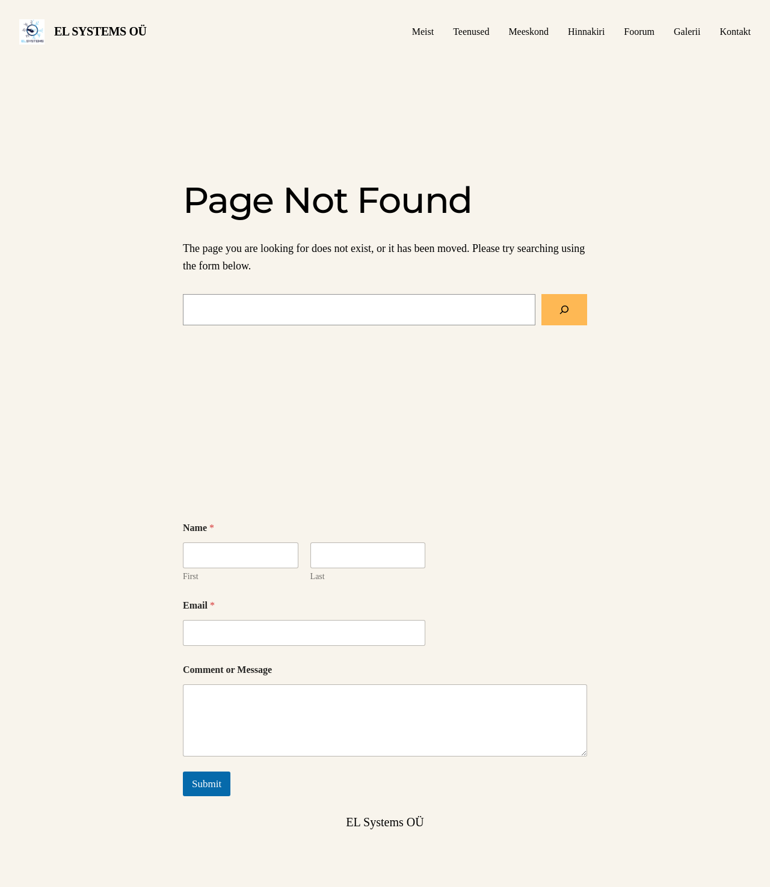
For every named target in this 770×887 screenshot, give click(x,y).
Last (317, 576)
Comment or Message (227, 669)
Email (199, 605)
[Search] (564, 309)
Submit (206, 784)
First (191, 576)
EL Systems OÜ (100, 31)
